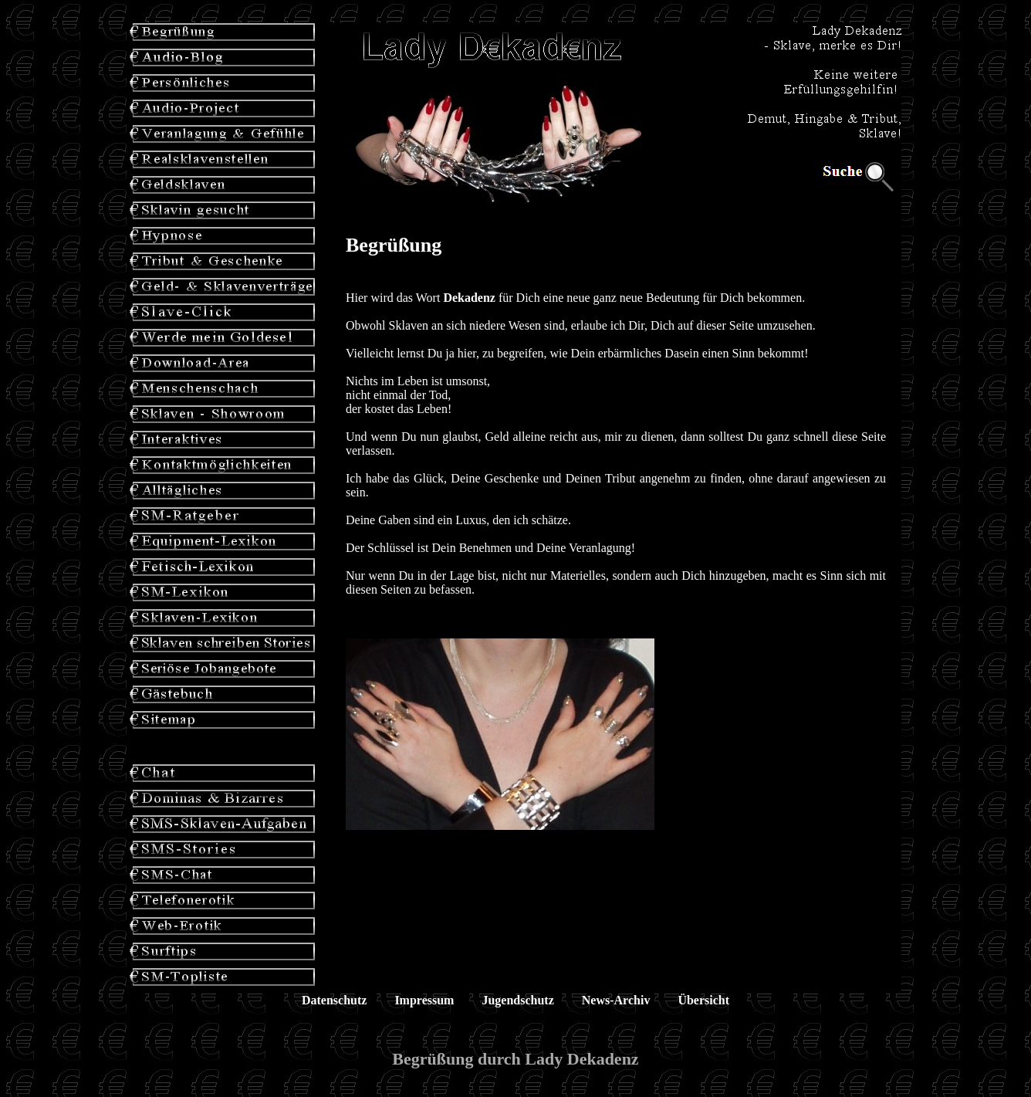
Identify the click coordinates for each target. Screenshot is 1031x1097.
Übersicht (703, 1000)
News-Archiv (616, 1000)
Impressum (424, 1000)
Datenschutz (334, 1000)
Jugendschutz (517, 1000)
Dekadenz (469, 297)
